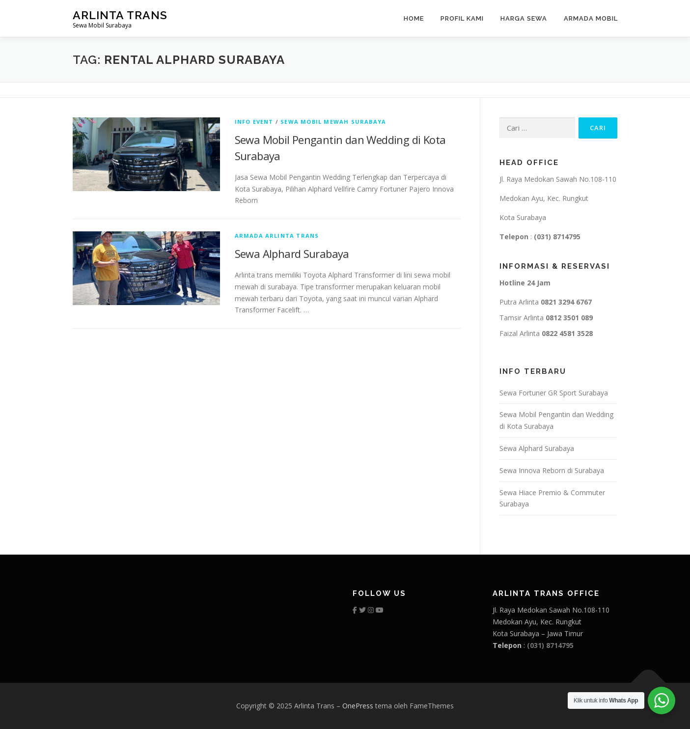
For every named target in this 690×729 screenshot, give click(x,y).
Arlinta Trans (120, 15)
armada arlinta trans (277, 235)
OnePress (357, 705)
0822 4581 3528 (567, 333)
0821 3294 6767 (566, 302)
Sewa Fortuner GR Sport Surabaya (553, 392)
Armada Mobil (591, 18)
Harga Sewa (523, 18)
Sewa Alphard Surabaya (292, 253)
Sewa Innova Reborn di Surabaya (551, 470)
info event (254, 121)
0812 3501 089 (569, 317)
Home (414, 18)
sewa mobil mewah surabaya (333, 121)
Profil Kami (462, 18)
